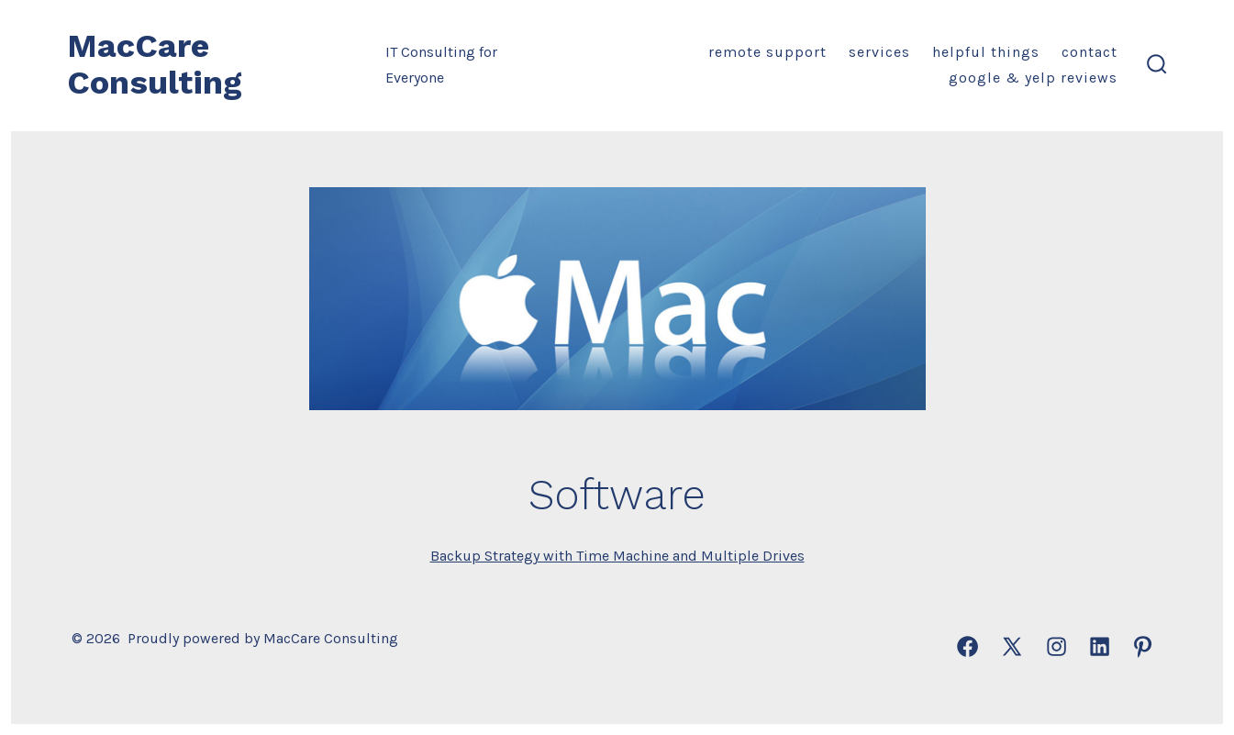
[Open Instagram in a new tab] (1056, 646)
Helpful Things (985, 52)
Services (879, 52)
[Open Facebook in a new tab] (967, 646)
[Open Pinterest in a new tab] (1142, 646)
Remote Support (767, 52)
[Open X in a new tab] (1012, 646)
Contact (1089, 52)
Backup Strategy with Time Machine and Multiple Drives (617, 555)
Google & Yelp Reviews (1033, 77)
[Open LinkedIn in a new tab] (1099, 646)
